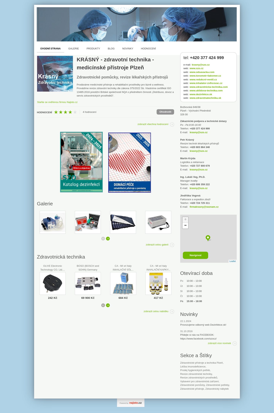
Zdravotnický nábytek (217, 388)
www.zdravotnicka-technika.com (209, 86)
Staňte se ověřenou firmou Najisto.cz (57, 102)
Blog (111, 48)
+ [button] (185, 220)
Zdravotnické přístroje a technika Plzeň (201, 362)
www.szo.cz (196, 68)
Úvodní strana (50, 48)
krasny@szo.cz (201, 64)
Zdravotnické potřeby (217, 385)
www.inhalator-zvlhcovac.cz (206, 83)
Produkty (93, 48)
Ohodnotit (165, 111)
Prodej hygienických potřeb (195, 370)
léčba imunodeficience (193, 366)
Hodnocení (148, 48)
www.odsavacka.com (202, 72)
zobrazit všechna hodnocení (153, 124)
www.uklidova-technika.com (206, 90)
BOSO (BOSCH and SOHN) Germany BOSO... (88, 269)
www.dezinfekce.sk (201, 94)
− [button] (185, 226)
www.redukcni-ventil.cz (203, 79)
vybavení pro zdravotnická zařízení (199, 381)
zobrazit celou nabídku (156, 311)
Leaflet (232, 261)
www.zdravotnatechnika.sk (205, 98)
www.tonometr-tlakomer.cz (205, 75)
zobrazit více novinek (219, 343)
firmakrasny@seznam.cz (204, 206)
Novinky (127, 48)
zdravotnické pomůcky (192, 385)
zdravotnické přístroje (192, 388)
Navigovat (195, 255)
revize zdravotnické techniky (196, 374)
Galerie (73, 48)
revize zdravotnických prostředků (198, 377)
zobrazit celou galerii (157, 244)
